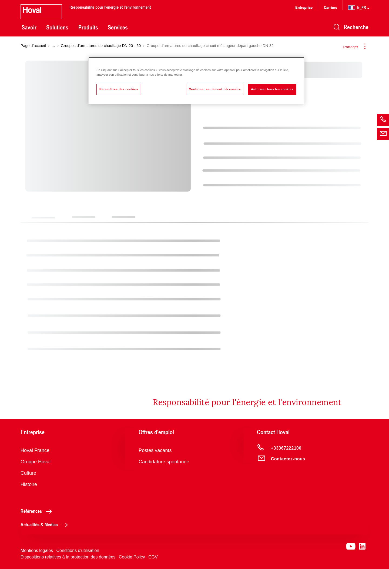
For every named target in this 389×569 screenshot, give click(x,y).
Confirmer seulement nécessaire (215, 89)
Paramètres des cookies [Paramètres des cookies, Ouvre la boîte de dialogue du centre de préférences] (118, 89)
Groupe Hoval (36, 461)
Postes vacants (155, 450)
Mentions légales (37, 550)
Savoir (29, 27)
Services (118, 27)
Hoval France (35, 450)
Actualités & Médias (46, 524)
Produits (88, 27)
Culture (28, 473)
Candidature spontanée (164, 461)
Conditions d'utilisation (77, 550)
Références (38, 510)
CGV (153, 557)
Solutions (57, 27)
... (53, 45)
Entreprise (304, 7)
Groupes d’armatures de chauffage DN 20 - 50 (101, 45)
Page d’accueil (33, 45)
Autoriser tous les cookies (272, 89)
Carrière (331, 7)
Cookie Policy (132, 557)
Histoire (29, 484)
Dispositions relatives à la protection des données (68, 557)
